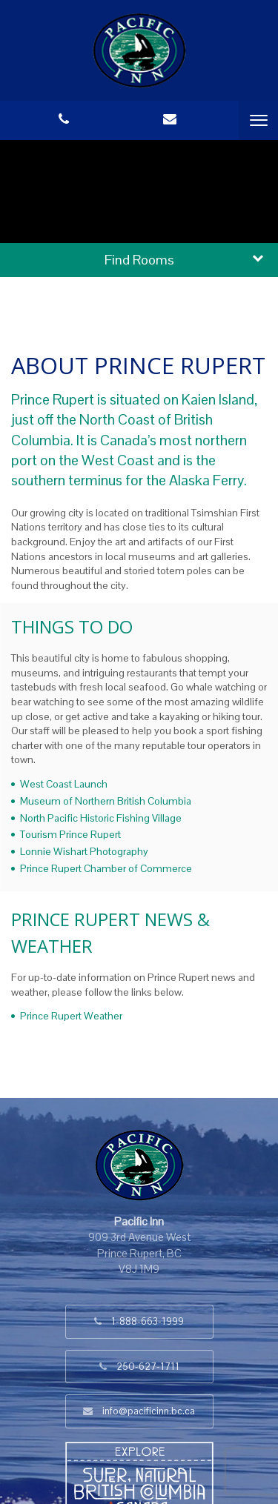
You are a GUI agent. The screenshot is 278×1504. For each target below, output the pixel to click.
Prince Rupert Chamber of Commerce (106, 868)
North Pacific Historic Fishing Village (101, 818)
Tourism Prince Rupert (70, 834)
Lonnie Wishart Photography (84, 851)
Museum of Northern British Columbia (105, 801)
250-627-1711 (147, 1366)
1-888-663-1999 (147, 1321)
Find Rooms (139, 259)
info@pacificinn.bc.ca (148, 1411)
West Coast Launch (63, 784)
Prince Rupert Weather (71, 1015)
